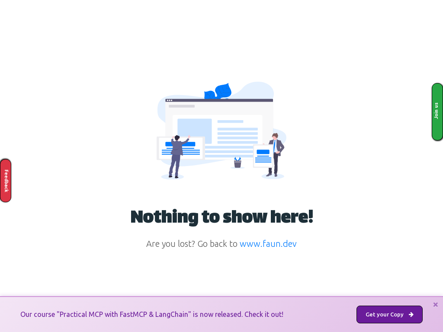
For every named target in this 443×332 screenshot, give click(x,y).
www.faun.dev (268, 244)
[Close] (436, 304)
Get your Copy (390, 314)
